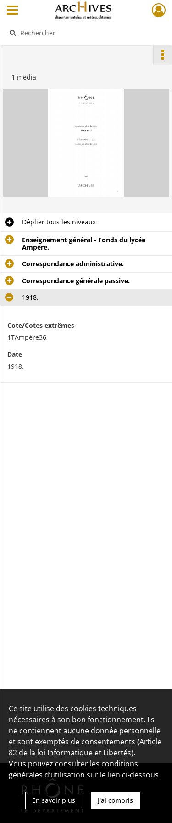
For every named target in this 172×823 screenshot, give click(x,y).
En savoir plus (53, 800)
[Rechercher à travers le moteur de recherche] (85, 33)
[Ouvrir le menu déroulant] (12, 11)
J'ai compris (115, 800)
